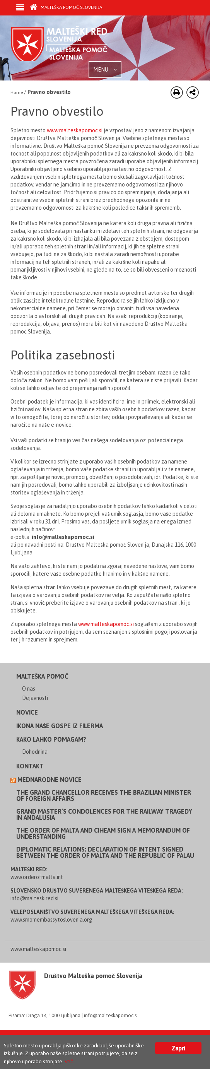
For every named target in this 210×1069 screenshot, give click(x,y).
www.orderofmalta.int (36, 877)
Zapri (178, 1048)
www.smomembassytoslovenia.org (51, 920)
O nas (28, 689)
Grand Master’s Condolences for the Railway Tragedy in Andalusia (104, 814)
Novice (27, 712)
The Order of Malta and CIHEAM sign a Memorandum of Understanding (103, 833)
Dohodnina (35, 752)
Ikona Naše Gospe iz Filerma (59, 726)
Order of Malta (68, 43)
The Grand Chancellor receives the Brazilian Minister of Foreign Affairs (103, 795)
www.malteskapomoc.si (74, 130)
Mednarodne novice (49, 779)
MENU (105, 70)
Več (69, 1061)
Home (16, 92)
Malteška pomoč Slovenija (66, 7)
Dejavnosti (35, 698)
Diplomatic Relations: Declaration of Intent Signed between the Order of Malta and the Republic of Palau (105, 852)
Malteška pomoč (42, 676)
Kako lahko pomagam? (51, 739)
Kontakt (30, 766)
